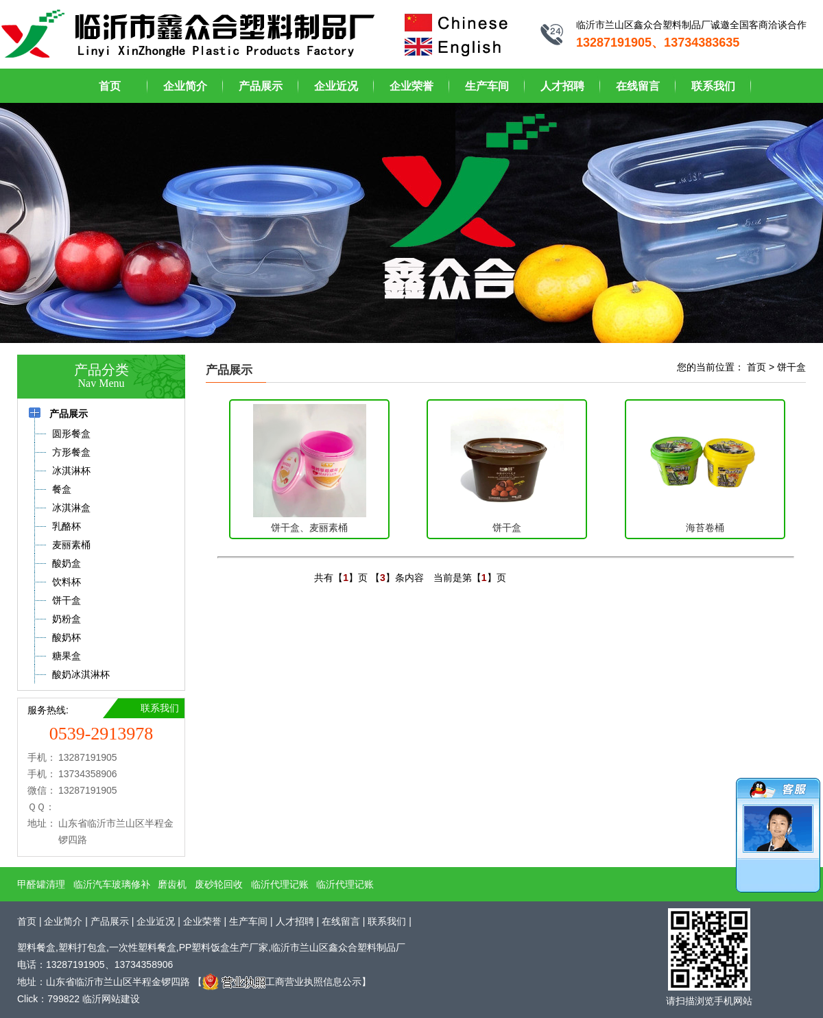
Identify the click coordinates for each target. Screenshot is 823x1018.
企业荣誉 (411, 86)
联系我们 (713, 86)
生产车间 (487, 86)
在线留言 (638, 86)
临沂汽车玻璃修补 (111, 884)
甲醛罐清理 (41, 884)
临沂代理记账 (280, 884)
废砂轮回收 (219, 884)
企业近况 (336, 86)
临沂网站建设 (111, 998)
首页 (110, 86)
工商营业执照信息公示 (281, 981)
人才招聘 (562, 86)
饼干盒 (791, 367)
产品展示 (261, 86)
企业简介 (185, 86)
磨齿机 (172, 884)
